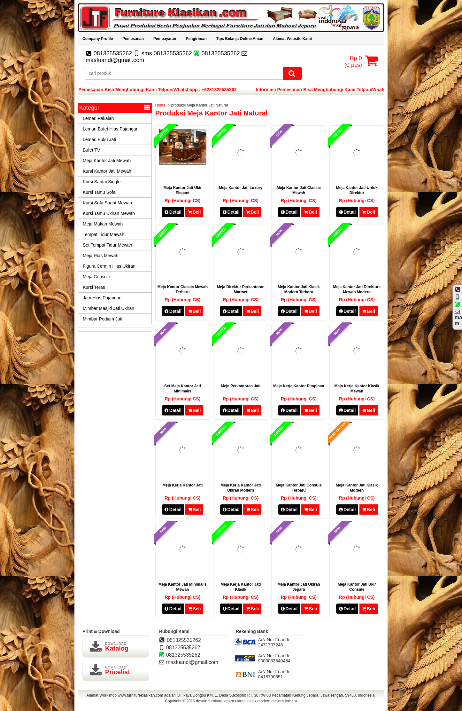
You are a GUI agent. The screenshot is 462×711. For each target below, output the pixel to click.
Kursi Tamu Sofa (99, 192)
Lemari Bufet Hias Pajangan (110, 128)
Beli (194, 212)
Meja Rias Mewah (100, 255)
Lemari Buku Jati (99, 139)
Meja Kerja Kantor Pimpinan (298, 386)
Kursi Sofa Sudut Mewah (107, 202)
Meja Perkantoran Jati (240, 386)
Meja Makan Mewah (103, 223)
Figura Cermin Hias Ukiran (109, 266)
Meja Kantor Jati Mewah (107, 160)
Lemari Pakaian (98, 118)
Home (160, 105)
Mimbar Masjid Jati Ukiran (108, 308)
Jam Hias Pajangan (102, 297)
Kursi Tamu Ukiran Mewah (109, 213)
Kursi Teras (94, 287)
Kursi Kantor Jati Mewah (107, 171)
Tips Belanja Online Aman (239, 38)
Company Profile (97, 38)
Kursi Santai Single (101, 181)
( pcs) (354, 60)
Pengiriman (196, 38)
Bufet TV (91, 150)
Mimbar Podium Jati (102, 318)
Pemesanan (133, 38)
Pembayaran (164, 38)
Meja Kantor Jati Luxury (240, 188)
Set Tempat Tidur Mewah (107, 245)
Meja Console (96, 276)
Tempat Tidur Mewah (103, 234)
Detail (172, 212)
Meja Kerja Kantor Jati (182, 485)
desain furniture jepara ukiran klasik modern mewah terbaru (246, 701)
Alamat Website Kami (292, 38)
